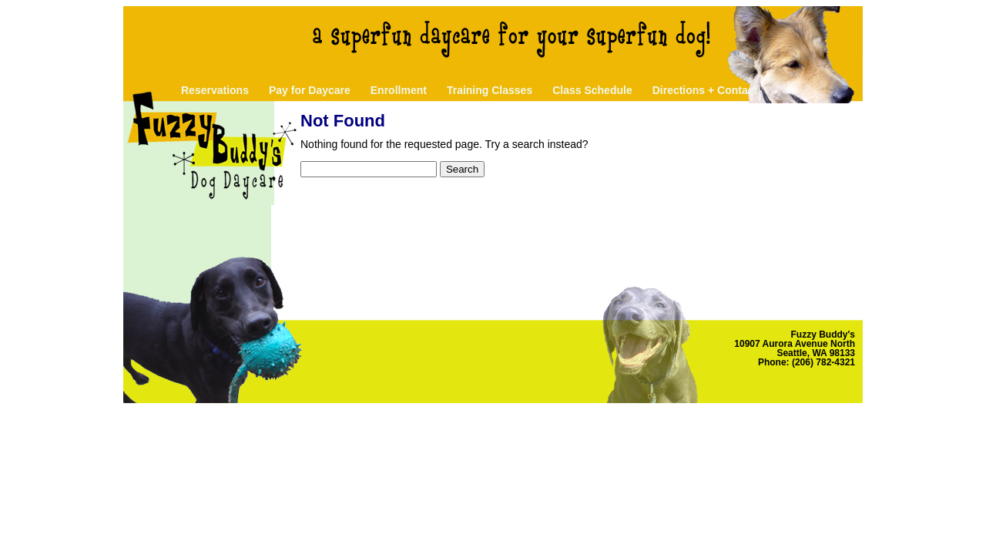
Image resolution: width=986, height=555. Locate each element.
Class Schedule (592, 90)
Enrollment (399, 90)
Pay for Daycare (309, 90)
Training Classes (489, 90)
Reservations (215, 90)
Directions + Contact (705, 90)
